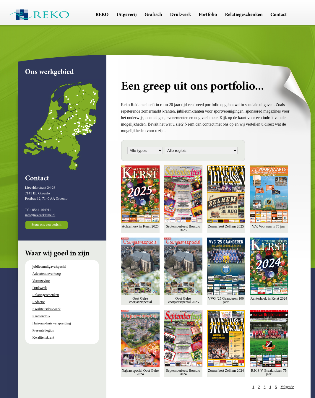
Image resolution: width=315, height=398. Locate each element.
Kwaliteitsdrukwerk (47, 309)
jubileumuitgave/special (49, 266)
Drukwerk (40, 288)
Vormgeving (41, 281)
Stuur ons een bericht (46, 224)
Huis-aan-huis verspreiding (52, 323)
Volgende (287, 387)
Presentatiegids (43, 330)
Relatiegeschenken (46, 295)
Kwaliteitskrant (43, 337)
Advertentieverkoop (47, 274)
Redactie (39, 302)
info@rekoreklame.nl (40, 215)
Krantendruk (42, 316)
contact (208, 124)
